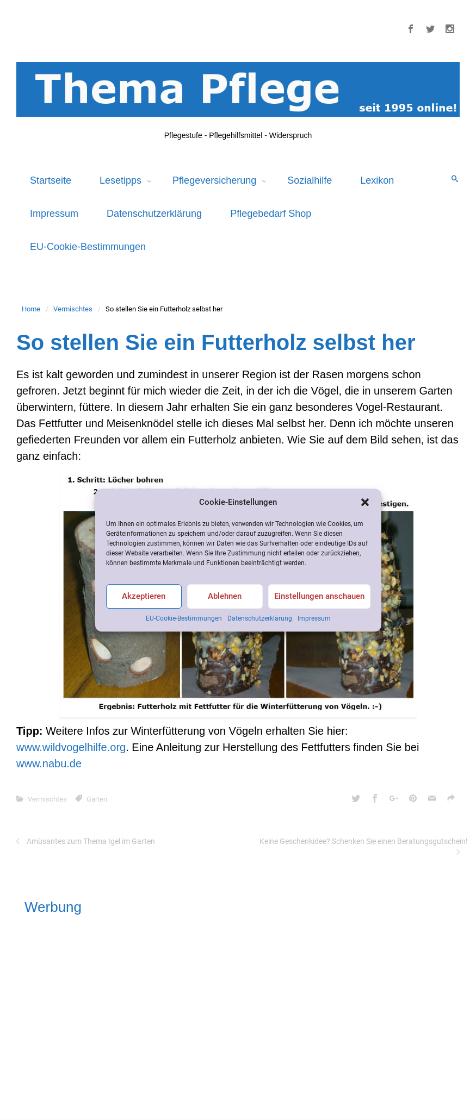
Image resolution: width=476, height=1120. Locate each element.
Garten (96, 799)
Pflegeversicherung (215, 180)
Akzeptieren (143, 597)
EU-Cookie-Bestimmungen (184, 618)
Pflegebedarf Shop (270, 213)
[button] (365, 502)
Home (31, 309)
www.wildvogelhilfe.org (71, 747)
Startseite (50, 180)
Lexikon (377, 180)
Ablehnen (225, 597)
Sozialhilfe (309, 180)
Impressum (314, 618)
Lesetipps (122, 180)
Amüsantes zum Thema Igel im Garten (91, 841)
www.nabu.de (49, 763)
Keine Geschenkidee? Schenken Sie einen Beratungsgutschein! (363, 841)
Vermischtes (72, 309)
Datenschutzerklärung (259, 618)
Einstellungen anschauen (319, 597)
